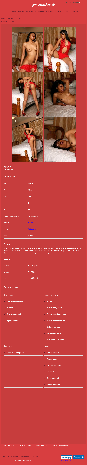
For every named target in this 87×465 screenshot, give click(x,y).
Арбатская (32, 229)
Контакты (36, 456)
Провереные (51, 11)
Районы (61, 11)
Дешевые (29, 11)
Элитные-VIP (39, 11)
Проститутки (11, 11)
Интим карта (78, 11)
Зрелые (21, 11)
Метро (68, 11)
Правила (6, 456)
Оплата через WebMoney (20, 456)
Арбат (30, 222)
